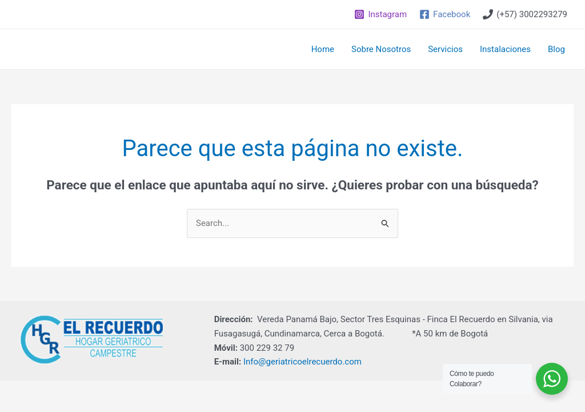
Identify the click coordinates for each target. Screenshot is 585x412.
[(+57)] (525, 14)
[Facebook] (445, 14)
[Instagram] (380, 14)
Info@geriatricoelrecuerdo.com (302, 361)
